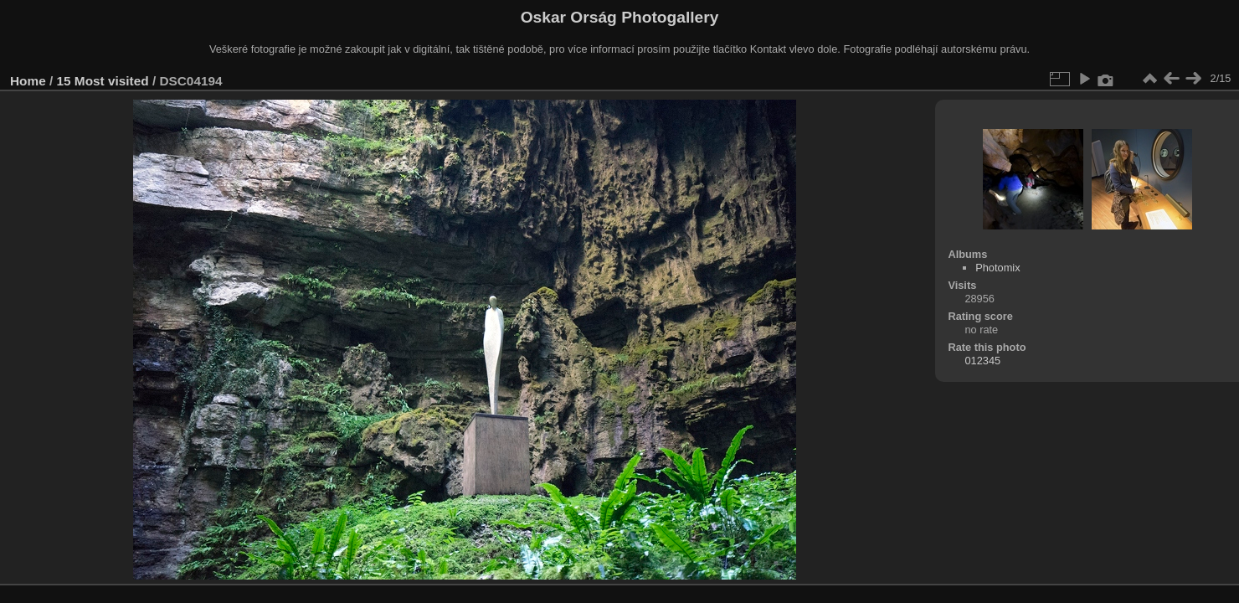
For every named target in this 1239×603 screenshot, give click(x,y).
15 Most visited (103, 81)
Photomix (997, 267)
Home (28, 81)
